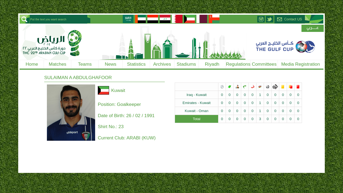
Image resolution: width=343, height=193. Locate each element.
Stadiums (186, 64)
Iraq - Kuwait (197, 95)
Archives (162, 64)
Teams (85, 64)
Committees (264, 64)
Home (32, 64)
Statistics (136, 64)
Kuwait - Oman (196, 111)
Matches (57, 64)
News (110, 64)
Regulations (238, 64)
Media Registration (300, 64)
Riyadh (212, 64)
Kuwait (118, 90)
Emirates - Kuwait (196, 103)
